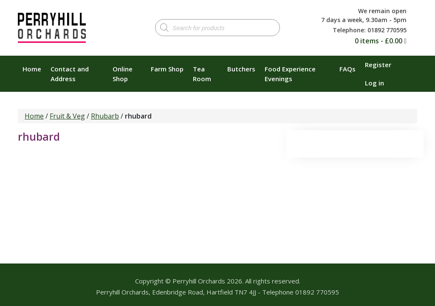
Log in (374, 83)
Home (32, 69)
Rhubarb (105, 116)
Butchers (241, 69)
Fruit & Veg (67, 116)
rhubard (39, 136)
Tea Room (202, 74)
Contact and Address (70, 74)
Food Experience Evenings (290, 74)
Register (378, 64)
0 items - (378, 40)
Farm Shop (167, 69)
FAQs (347, 69)
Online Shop (123, 74)
